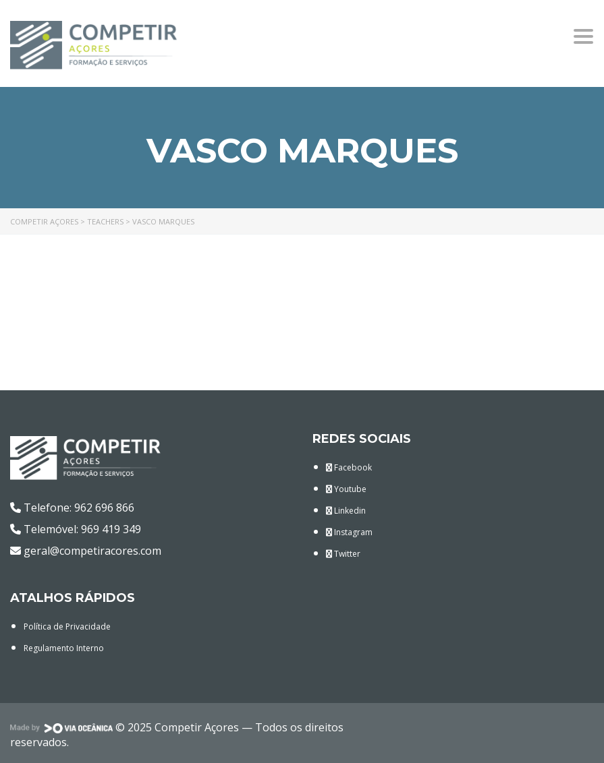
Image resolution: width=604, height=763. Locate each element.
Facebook (349, 467)
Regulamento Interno (64, 648)
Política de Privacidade (67, 626)
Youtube (346, 489)
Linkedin (346, 510)
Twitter (343, 553)
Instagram (349, 532)
